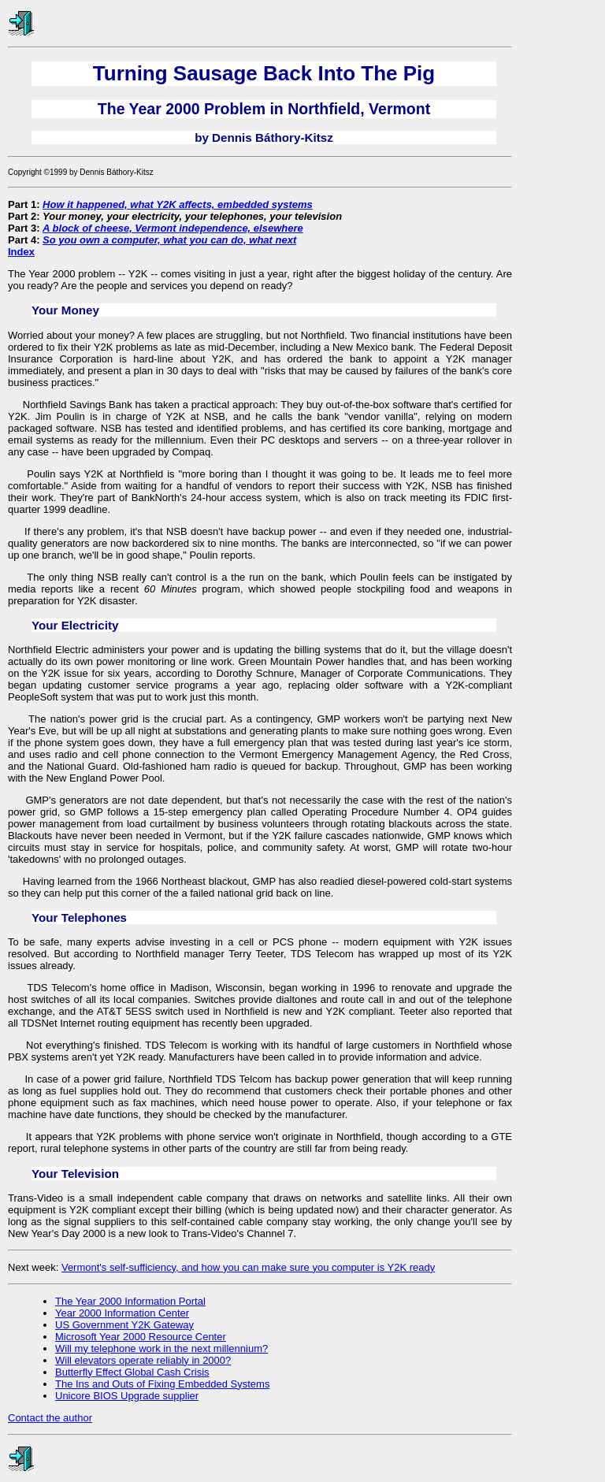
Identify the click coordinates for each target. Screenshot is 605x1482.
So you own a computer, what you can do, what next (169, 240)
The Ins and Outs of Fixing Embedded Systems (162, 1384)
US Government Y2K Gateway (124, 1325)
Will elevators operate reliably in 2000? (143, 1360)
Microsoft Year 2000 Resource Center (140, 1337)
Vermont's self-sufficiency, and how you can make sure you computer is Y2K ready (248, 1267)
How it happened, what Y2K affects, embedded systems (178, 204)
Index (21, 252)
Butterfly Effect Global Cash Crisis (132, 1372)
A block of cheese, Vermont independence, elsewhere (173, 228)
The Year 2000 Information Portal (130, 1301)
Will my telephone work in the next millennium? (161, 1348)
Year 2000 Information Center (122, 1313)
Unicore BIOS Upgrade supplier (127, 1396)
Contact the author (50, 1418)
